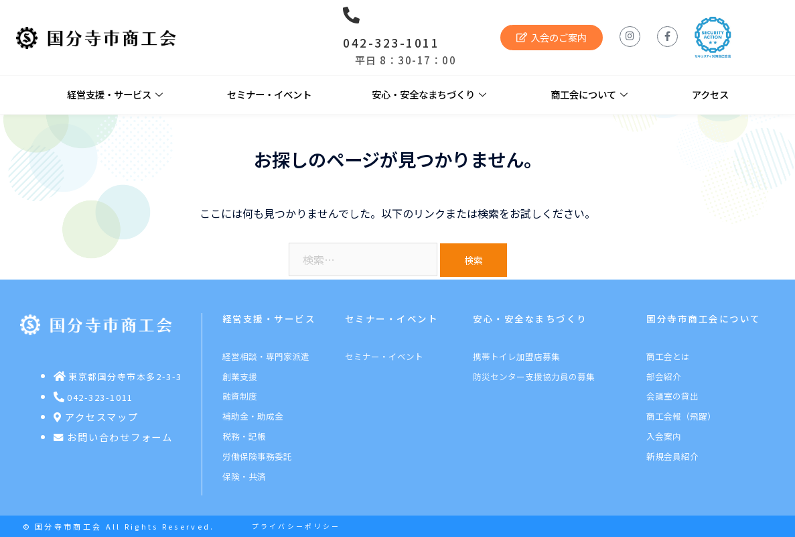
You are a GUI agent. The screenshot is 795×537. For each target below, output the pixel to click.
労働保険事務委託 (257, 456)
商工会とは (668, 356)
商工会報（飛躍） (681, 416)
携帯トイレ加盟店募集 (516, 356)
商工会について (589, 95)
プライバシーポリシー (296, 526)
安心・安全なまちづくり (429, 95)
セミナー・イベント (269, 94)
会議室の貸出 (672, 396)
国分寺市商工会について (703, 318)
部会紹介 (663, 376)
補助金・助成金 (252, 416)
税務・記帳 (244, 436)
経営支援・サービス (115, 95)
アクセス (710, 94)
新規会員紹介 (672, 456)
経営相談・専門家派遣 (265, 356)
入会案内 (663, 436)
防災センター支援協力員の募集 (534, 376)
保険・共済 (244, 476)
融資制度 (239, 396)
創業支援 (239, 376)
